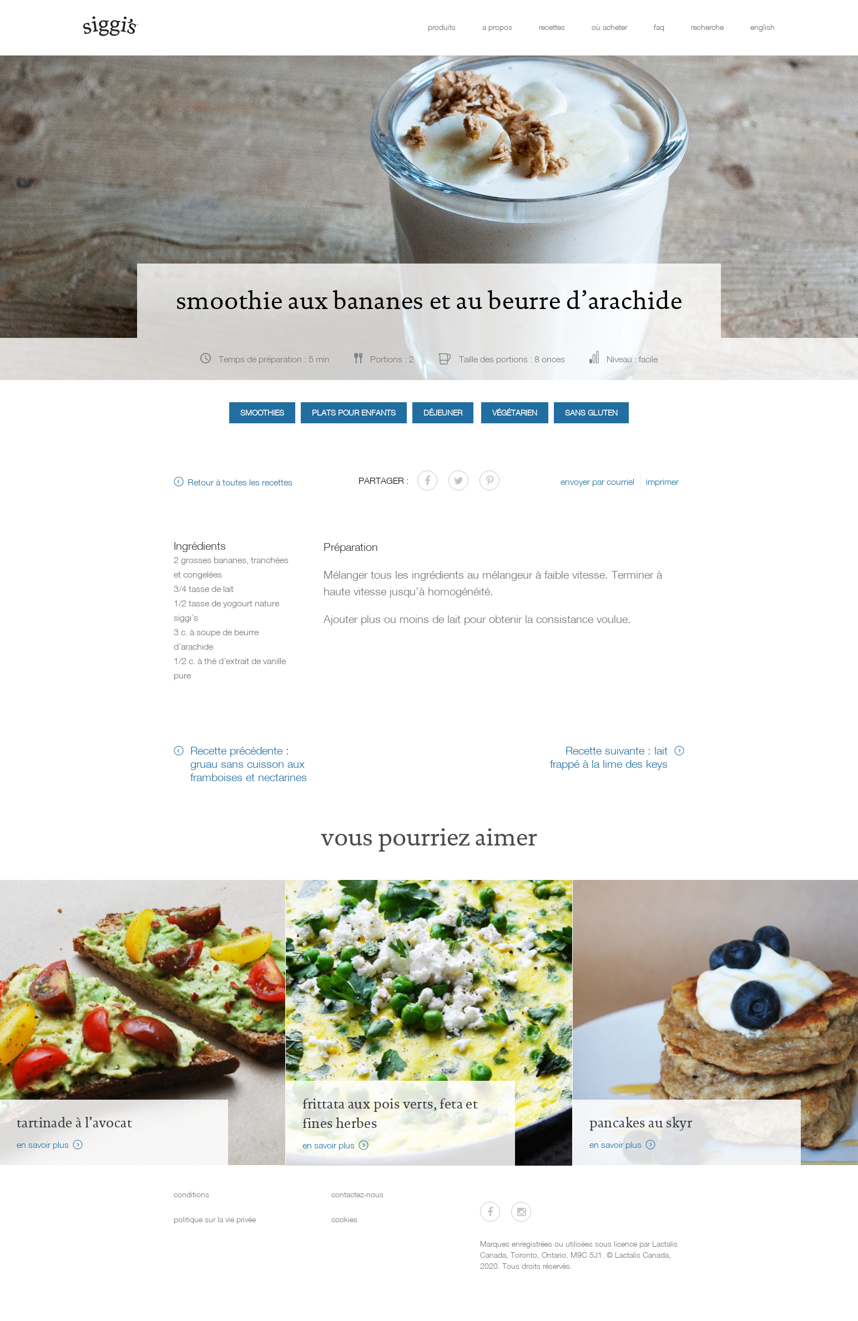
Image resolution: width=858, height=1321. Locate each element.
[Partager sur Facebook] (427, 480)
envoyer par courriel (597, 481)
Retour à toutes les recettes (240, 482)
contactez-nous (357, 1194)
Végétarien (514, 412)
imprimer (662, 481)
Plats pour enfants (354, 412)
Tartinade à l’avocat (74, 1123)
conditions (191, 1194)
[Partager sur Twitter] (458, 480)
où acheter (609, 27)
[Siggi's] (110, 25)
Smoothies (262, 412)
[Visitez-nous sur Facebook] (490, 1212)
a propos (497, 27)
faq (659, 27)
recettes (552, 27)
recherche (707, 27)
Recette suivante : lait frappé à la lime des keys (609, 756)
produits (442, 27)
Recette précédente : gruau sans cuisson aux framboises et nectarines (248, 763)
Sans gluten (591, 412)
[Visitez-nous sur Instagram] (521, 1212)
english (762, 27)
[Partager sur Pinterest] (489, 480)
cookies (344, 1219)
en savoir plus (43, 1144)
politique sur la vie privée (215, 1219)
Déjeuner (442, 412)
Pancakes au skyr (640, 1123)
